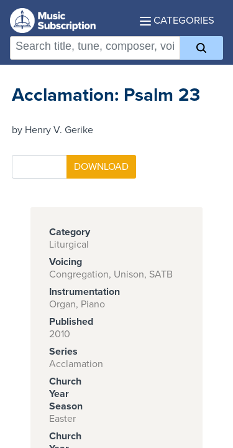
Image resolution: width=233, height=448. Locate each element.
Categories (177, 20)
